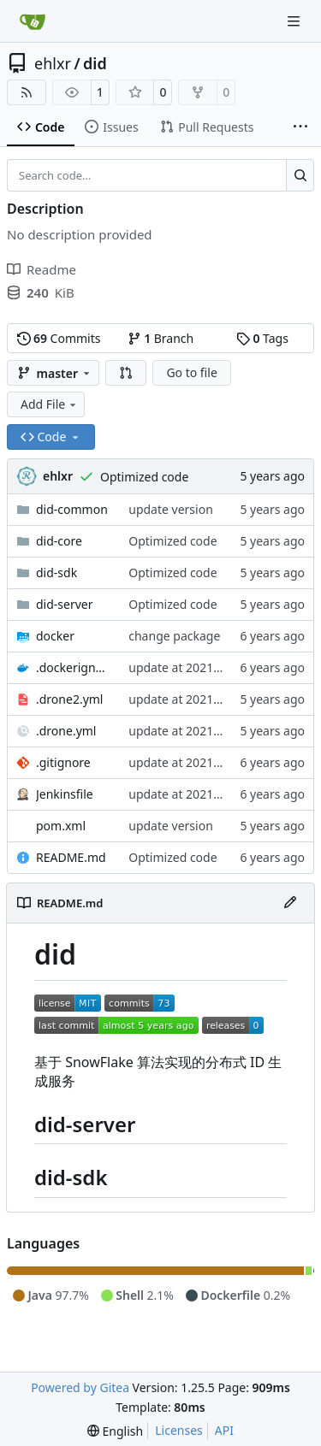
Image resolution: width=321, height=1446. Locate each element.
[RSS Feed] (26, 92)
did (95, 63)
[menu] (115, 1431)
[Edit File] (290, 903)
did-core (59, 541)
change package (174, 636)
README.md (71, 857)
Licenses (179, 1430)
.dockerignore (73, 667)
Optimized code (144, 477)
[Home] (32, 21)
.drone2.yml (69, 699)
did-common (72, 509)
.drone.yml (66, 731)
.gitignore (63, 762)
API (224, 1430)
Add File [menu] (50, 404)
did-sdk (56, 572)
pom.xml (61, 825)
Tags (262, 338)
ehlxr (52, 63)
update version (170, 509)
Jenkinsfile (64, 794)
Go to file (191, 372)
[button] (125, 373)
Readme (41, 269)
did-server (64, 604)
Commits (59, 338)
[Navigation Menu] (295, 21)
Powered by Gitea (80, 1387)
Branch (161, 338)
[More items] (300, 127)
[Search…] (300, 175)
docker (55, 636)
